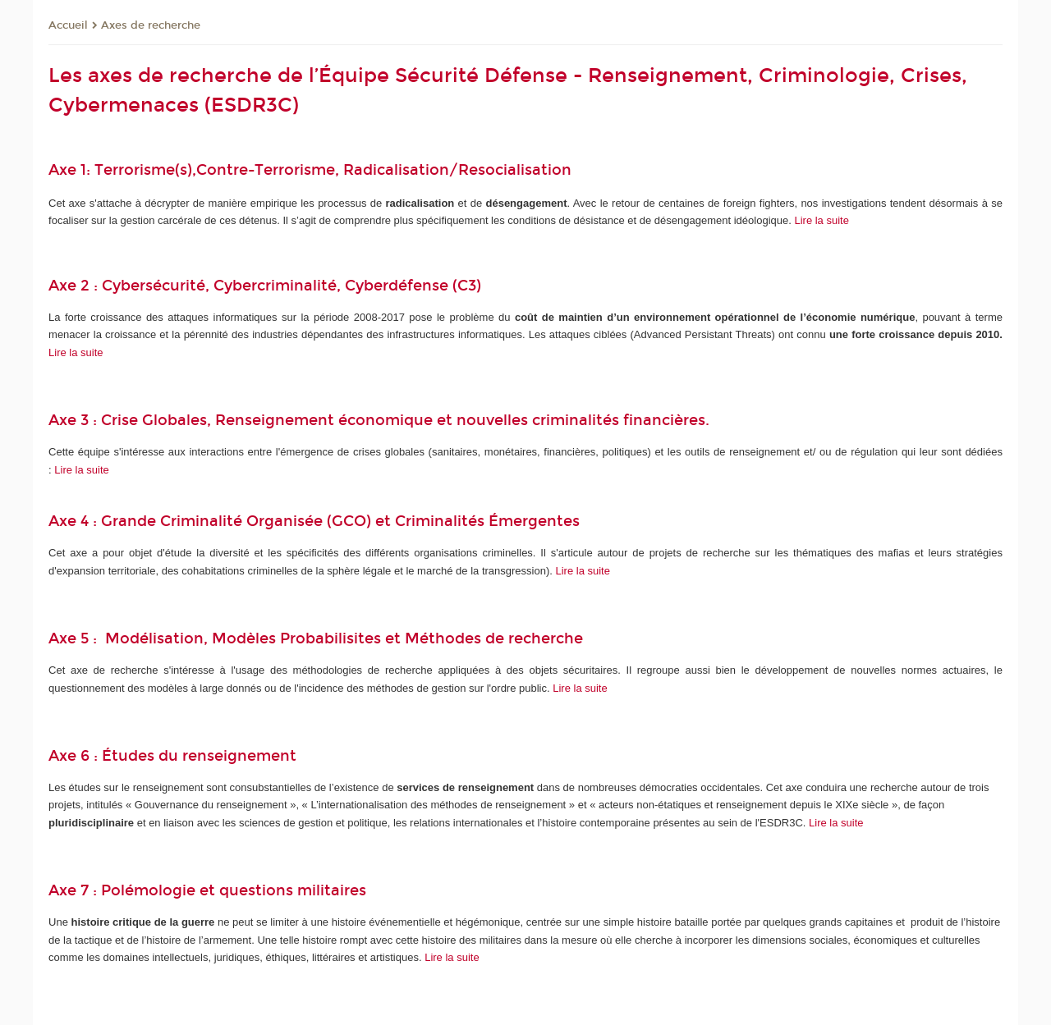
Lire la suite (821, 220)
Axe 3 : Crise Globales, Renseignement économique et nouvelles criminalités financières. (381, 420)
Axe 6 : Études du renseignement (172, 756)
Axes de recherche (150, 25)
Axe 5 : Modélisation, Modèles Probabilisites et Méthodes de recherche (319, 638)
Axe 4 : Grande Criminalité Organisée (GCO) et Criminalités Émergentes (314, 521)
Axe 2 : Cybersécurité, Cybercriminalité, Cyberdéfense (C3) (264, 286)
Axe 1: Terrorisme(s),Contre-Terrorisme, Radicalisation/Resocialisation (312, 170)
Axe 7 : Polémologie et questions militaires (207, 890)
